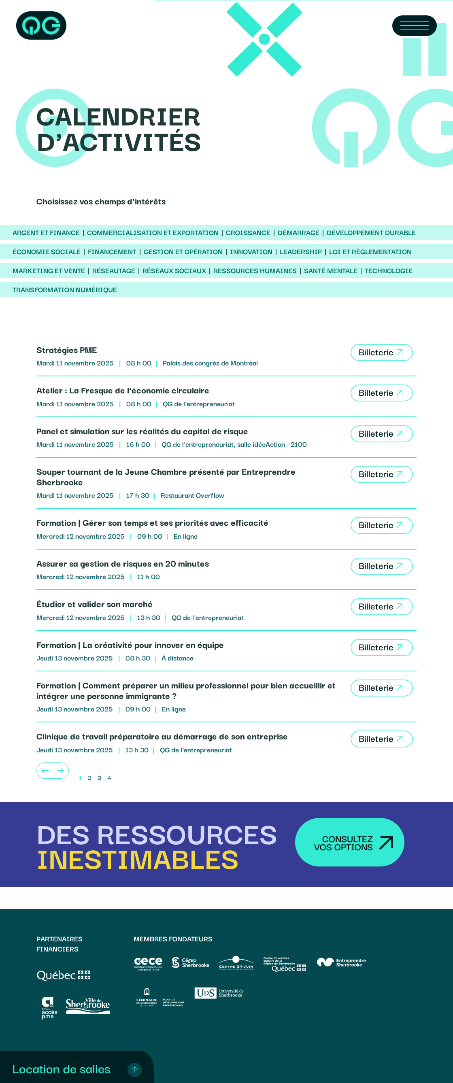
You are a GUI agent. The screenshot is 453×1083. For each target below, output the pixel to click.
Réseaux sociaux (174, 270)
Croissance (248, 232)
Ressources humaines (255, 270)
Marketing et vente (49, 270)
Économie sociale (47, 251)
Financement (112, 251)
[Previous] (44, 770)
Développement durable (371, 232)
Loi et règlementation (370, 251)
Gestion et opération (183, 251)
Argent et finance (46, 232)
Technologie (389, 270)
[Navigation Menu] (414, 25)
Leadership (301, 251)
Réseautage (113, 270)
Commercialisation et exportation (153, 232)
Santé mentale (330, 270)
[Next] (61, 770)
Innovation (251, 251)
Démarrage (298, 232)
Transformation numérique (65, 289)
